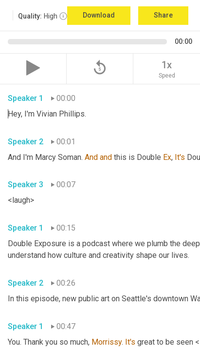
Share (163, 15)
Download (99, 15)
